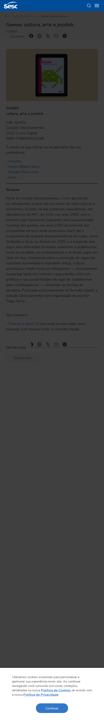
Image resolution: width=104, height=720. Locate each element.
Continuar (52, 708)
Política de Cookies (56, 690)
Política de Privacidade (40, 695)
